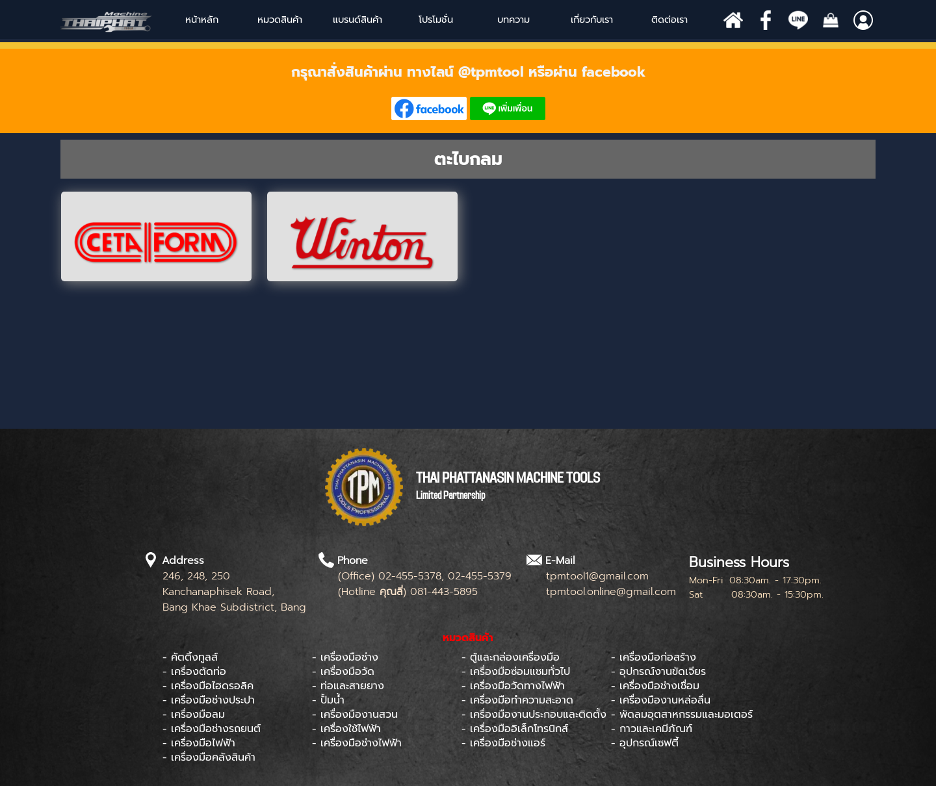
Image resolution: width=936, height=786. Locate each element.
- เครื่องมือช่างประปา (208, 700)
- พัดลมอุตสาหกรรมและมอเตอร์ (682, 714)
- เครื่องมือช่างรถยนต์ (211, 729)
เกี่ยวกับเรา (592, 19)
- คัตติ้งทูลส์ (190, 657)
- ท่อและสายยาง (348, 686)
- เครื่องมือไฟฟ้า (198, 743)
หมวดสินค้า (279, 19)
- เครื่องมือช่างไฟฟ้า (357, 743)
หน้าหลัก (201, 19)
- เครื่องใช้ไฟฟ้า (346, 729)
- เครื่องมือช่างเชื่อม (655, 686)
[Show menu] (333, 19)
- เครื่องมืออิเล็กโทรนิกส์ (515, 729)
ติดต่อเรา (669, 19)
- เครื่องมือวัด (343, 671)
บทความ (513, 19)
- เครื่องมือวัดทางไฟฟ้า (513, 686)
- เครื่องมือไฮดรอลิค (208, 686)
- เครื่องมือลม (193, 714)
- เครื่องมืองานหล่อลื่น (660, 700)
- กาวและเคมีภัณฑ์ (651, 729)
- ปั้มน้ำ (328, 700)
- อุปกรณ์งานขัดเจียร (658, 671)
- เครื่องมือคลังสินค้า (208, 757)
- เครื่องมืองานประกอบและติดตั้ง (534, 714)
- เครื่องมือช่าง (345, 657)
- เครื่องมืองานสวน (355, 714)
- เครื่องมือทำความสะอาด (517, 700)
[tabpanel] (468, 91)
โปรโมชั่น (436, 19)
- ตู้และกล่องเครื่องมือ (511, 657)
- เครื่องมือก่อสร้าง (653, 657)
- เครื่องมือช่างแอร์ (503, 743)
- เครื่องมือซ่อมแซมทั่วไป (516, 671)
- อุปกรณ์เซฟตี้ (645, 743)
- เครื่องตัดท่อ (194, 671)
